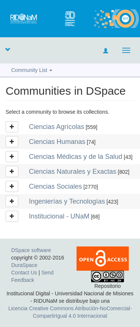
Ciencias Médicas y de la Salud (75, 156)
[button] (7, 49)
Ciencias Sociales (55, 186)
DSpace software (31, 250)
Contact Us (24, 273)
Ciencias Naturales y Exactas (72, 171)
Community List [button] (31, 70)
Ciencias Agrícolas (56, 127)
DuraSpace (24, 265)
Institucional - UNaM (59, 216)
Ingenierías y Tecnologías (67, 201)
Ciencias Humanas (57, 141)
